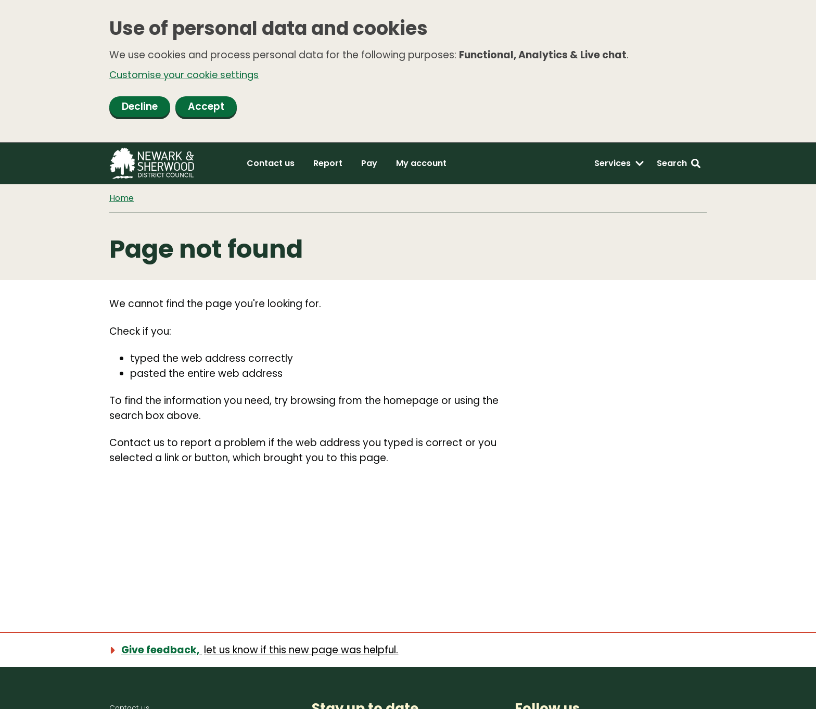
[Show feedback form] (259, 649)
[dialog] (408, 72)
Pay (369, 164)
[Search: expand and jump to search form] (679, 164)
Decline (140, 107)
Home (121, 199)
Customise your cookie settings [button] (186, 75)
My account (421, 164)
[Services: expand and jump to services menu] (619, 164)
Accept (206, 107)
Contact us (271, 164)
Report (327, 164)
